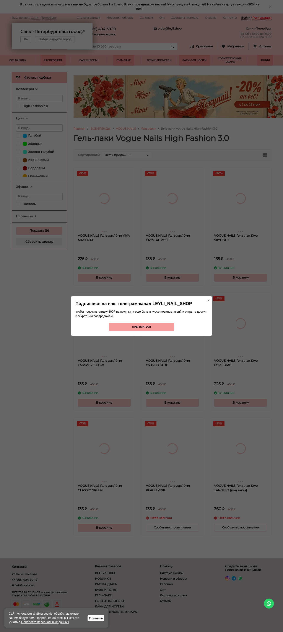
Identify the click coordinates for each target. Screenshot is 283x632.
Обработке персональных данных (45, 622)
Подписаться (141, 326)
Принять (96, 618)
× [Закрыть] (208, 300)
